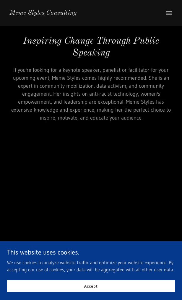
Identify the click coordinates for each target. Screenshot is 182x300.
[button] (169, 13)
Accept (91, 290)
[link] (43, 13)
